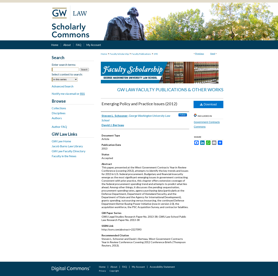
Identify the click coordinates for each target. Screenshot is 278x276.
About (113, 266)
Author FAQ (59, 126)
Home (104, 54)
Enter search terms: (64, 64)
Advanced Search (62, 86)
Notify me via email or (68, 93)
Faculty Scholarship (119, 54)
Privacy (102, 271)
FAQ (124, 266)
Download (208, 104)
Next (212, 53)
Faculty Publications (141, 54)
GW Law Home (61, 141)
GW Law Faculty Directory (68, 151)
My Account (138, 266)
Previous (199, 53)
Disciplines (58, 113)
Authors (57, 118)
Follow (183, 115)
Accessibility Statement (162, 266)
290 (156, 54)
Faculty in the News (64, 156)
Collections (59, 108)
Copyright (114, 271)
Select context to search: (67, 74)
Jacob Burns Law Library (67, 146)
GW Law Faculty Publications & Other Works (170, 89)
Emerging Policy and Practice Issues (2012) (139, 103)
